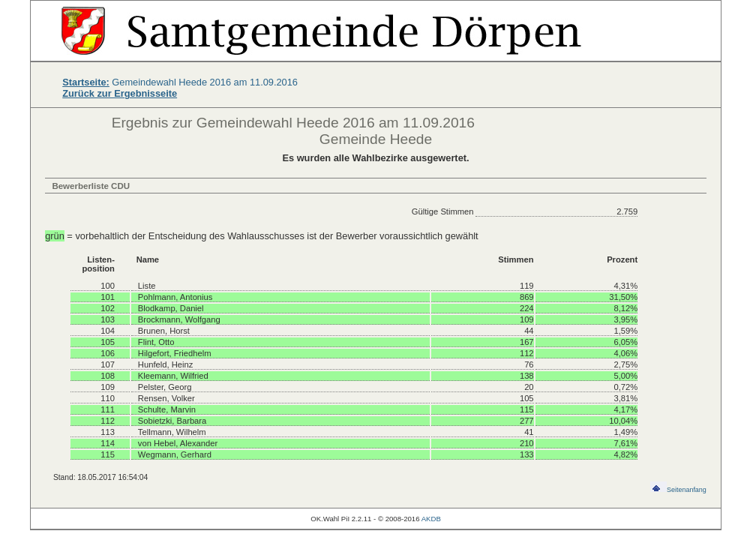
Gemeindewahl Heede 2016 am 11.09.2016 (180, 82)
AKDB (431, 518)
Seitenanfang (678, 490)
